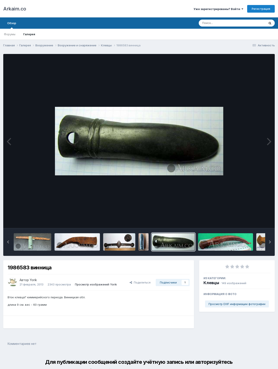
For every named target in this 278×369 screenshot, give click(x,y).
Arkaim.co (14, 9)
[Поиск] (224, 23)
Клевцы (211, 282)
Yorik (33, 280)
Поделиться (140, 282)
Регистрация (261, 8)
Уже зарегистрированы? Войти (218, 9)
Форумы (9, 34)
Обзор (11, 25)
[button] (8, 242)
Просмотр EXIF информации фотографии (236, 304)
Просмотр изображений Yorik (96, 284)
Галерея (29, 34)
